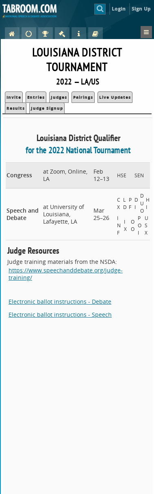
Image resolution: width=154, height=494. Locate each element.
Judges (59, 97)
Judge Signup (47, 108)
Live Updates (115, 97)
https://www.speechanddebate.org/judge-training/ (66, 273)
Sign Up (141, 8)
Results (16, 108)
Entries (36, 97)
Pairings (83, 97)
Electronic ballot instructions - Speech (60, 314)
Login (119, 8)
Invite (14, 97)
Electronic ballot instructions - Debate (60, 301)
